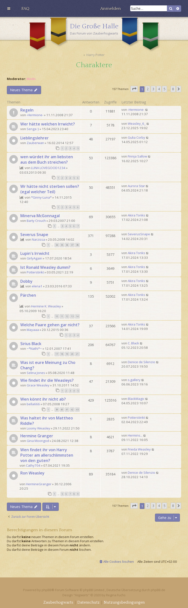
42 (72, 409)
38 (77, 245)
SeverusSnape (139, 234)
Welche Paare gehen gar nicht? (50, 324)
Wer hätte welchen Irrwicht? (47, 124)
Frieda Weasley (139, 449)
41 (67, 409)
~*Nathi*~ (34, 348)
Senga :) (33, 129)
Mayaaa (33, 329)
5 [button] (164, 89)
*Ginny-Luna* (41, 197)
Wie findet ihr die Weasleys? (47, 380)
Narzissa (38, 239)
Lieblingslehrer (34, 138)
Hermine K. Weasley (46, 306)
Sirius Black (30, 343)
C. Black (133, 343)
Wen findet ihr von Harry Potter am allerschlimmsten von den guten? (46, 455)
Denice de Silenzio (141, 362)
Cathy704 (33, 465)
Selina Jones (36, 373)
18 (62, 354)
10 (57, 316)
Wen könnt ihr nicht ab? (43, 399)
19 (67, 354)
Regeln (27, 110)
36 (67, 245)
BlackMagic (136, 398)
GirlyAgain (34, 258)
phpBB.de (158, 590)
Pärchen (28, 295)
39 (57, 409)
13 (72, 316)
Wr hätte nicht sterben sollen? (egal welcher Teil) (49, 189)
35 (62, 245)
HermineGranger (38, 484)
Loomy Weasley (38, 428)
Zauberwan (35, 143)
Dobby (26, 281)
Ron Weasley (32, 473)
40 (62, 409)
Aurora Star (136, 186)
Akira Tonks (136, 215)
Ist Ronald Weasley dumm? (45, 267)
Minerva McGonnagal (40, 215)
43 (77, 409)
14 (77, 316)
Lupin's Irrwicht (34, 253)
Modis (31, 79)
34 (57, 245)
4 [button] (159, 89)
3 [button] (153, 89)
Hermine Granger (36, 436)
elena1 (37, 286)
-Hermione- (35, 115)
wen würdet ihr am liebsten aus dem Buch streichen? (46, 159)
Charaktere (94, 65)
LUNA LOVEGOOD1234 (48, 168)
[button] (134, 89)
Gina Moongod (38, 441)
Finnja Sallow (137, 156)
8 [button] (173, 89)
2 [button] (148, 89)
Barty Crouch (36, 220)
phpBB (46, 590)
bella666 (33, 404)
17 (57, 354)
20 (72, 354)
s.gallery (134, 380)
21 (77, 354)
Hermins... (135, 435)
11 (62, 316)
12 (67, 316)
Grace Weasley (38, 385)
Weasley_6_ (137, 123)
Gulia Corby (136, 137)
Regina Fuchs (116, 595)
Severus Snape (34, 234)
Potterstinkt (35, 272)
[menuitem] (25, 8)
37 (72, 245)
